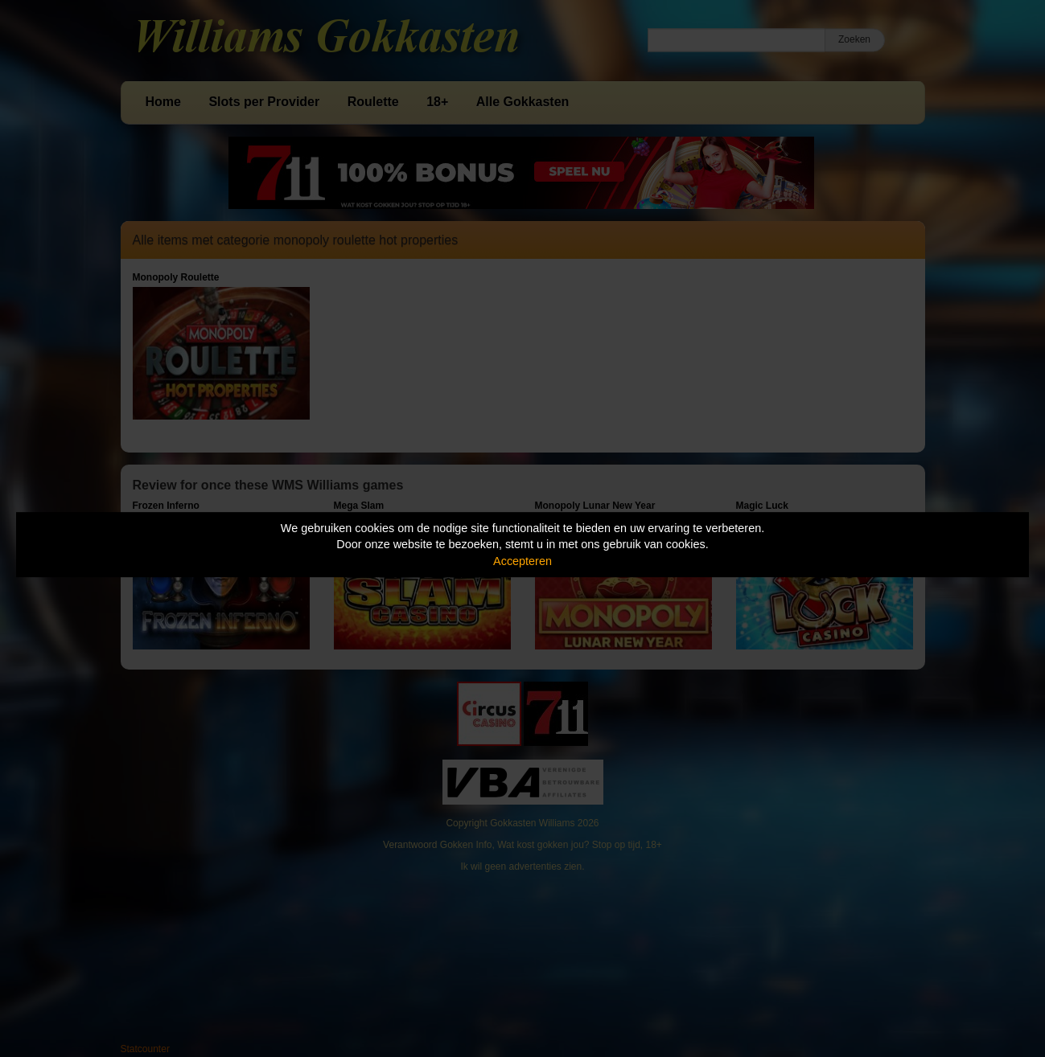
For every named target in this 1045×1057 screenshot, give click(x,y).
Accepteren (522, 561)
